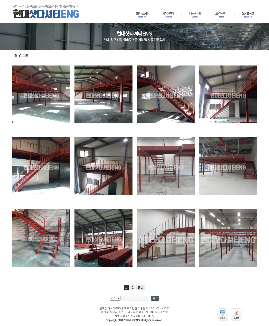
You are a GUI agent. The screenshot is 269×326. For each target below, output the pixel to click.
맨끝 (141, 287)
